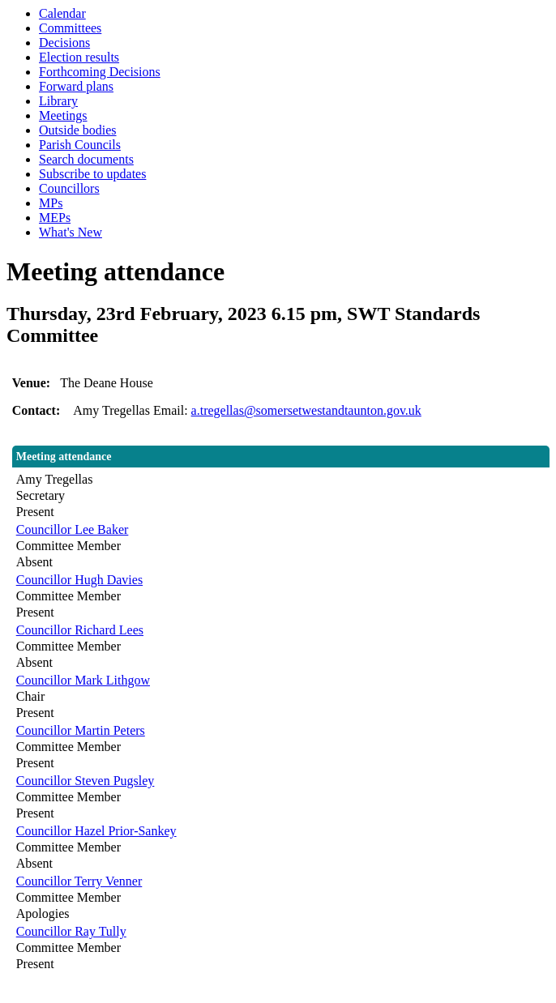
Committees (70, 28)
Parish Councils (80, 145)
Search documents (86, 159)
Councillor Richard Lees (79, 630)
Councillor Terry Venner (79, 881)
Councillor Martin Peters (80, 730)
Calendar (62, 13)
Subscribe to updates (92, 174)
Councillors (69, 188)
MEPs (55, 217)
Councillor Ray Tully (71, 931)
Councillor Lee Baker (72, 529)
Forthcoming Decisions (99, 72)
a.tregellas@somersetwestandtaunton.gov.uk (306, 410)
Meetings (63, 115)
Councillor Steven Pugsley (85, 780)
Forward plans (76, 86)
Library (58, 101)
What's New (70, 232)
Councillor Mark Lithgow (83, 680)
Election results (79, 57)
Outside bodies (78, 130)
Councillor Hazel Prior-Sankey (96, 831)
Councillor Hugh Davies (79, 580)
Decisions (64, 42)
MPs (50, 203)
